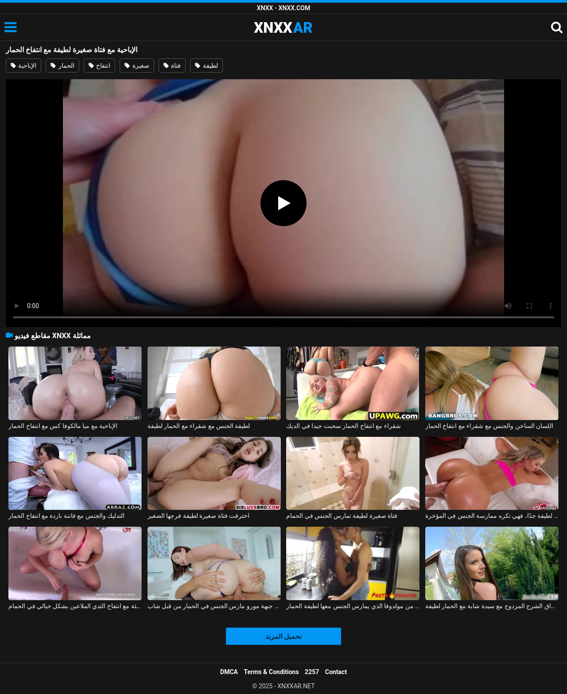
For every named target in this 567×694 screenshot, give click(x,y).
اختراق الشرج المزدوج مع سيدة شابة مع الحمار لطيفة (492, 605)
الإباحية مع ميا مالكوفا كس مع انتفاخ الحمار (62, 425)
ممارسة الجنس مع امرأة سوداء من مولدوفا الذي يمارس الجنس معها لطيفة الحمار (352, 605)
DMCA (229, 671)
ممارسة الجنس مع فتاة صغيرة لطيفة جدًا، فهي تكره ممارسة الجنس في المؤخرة (492, 515)
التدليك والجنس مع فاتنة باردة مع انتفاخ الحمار (66, 515)
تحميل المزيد (283, 636)
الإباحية (23, 65)
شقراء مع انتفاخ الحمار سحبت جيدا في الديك (343, 425)
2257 (312, 671)
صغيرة (136, 65)
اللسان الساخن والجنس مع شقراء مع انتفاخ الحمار (489, 425)
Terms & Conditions (271, 671)
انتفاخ (99, 65)
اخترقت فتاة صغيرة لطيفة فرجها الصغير (198, 515)
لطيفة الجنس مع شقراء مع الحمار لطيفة (199, 425)
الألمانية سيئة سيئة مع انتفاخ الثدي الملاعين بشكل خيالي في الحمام (75, 605)
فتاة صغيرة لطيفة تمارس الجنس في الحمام (341, 515)
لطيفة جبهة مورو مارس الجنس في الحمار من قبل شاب (214, 605)
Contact (336, 671)
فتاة (172, 65)
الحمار (62, 65)
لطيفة (206, 65)
